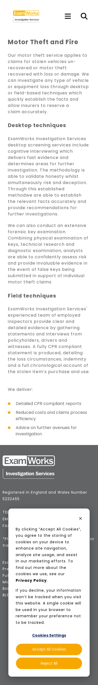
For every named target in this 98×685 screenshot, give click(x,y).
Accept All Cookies (49, 649)
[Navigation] (68, 16)
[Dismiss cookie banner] (80, 519)
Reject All (49, 663)
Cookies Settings (49, 635)
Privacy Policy (31, 580)
